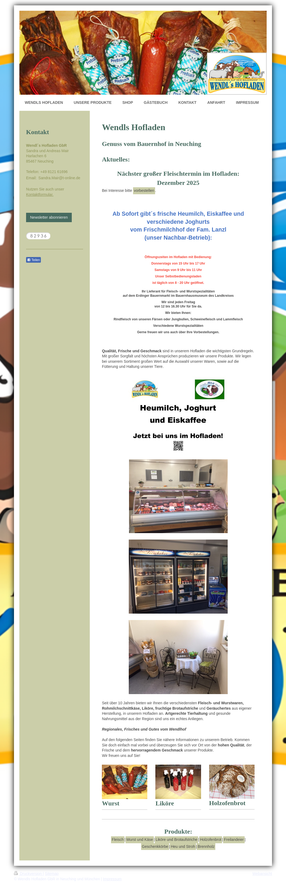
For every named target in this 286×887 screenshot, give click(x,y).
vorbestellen (144, 190)
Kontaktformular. (39, 194)
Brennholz (206, 846)
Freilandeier (234, 839)
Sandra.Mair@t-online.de (59, 178)
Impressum (112, 879)
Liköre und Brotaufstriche (177, 839)
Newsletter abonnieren (49, 217)
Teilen (33, 260)
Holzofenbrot (210, 839)
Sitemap (52, 873)
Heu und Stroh (183, 846)
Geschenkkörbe (155, 846)
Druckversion (28, 873)
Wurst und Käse (139, 839)
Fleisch (118, 839)
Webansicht (262, 873)
